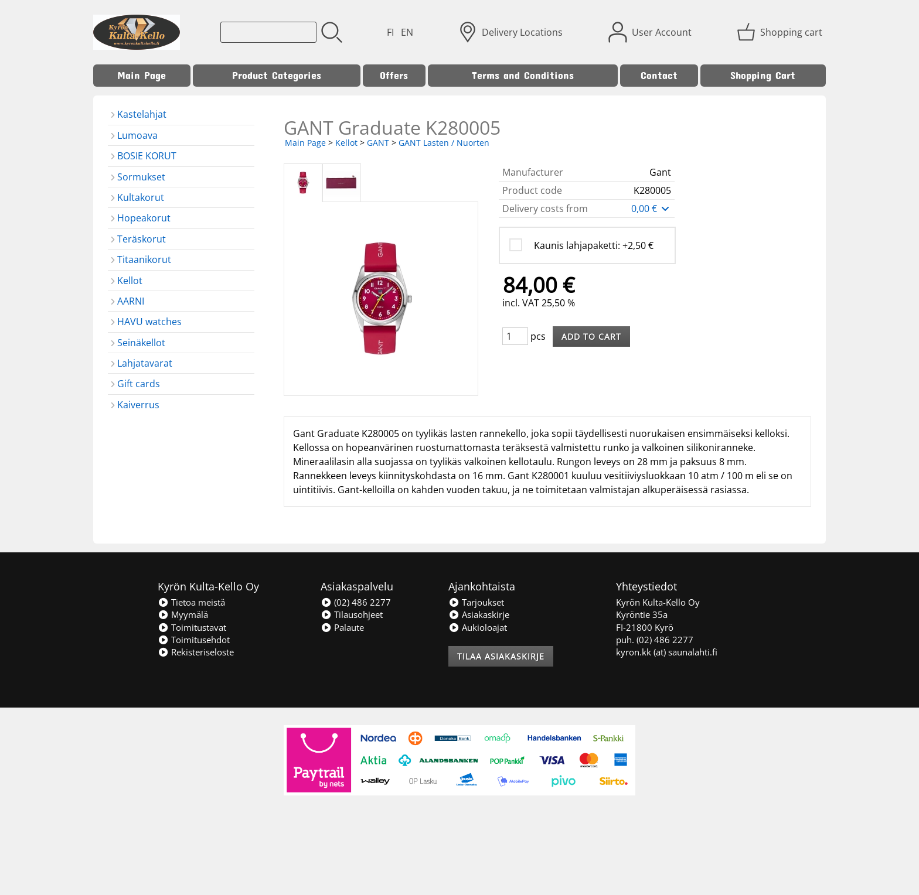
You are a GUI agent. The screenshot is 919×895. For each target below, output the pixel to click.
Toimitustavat (192, 627)
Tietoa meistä (191, 602)
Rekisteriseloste (196, 652)
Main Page (141, 75)
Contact (659, 75)
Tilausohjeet (352, 614)
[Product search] (268, 32)
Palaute (342, 627)
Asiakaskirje (478, 614)
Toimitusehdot (194, 639)
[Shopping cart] (781, 32)
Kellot (346, 142)
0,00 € (651, 208)
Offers (394, 75)
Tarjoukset (476, 602)
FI (390, 32)
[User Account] (651, 32)
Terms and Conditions (523, 75)
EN (407, 32)
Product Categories (276, 75)
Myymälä (183, 614)
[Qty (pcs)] (515, 336)
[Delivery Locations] (511, 32)
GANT (378, 142)
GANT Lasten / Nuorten (444, 142)
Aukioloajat (477, 627)
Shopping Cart (762, 75)
